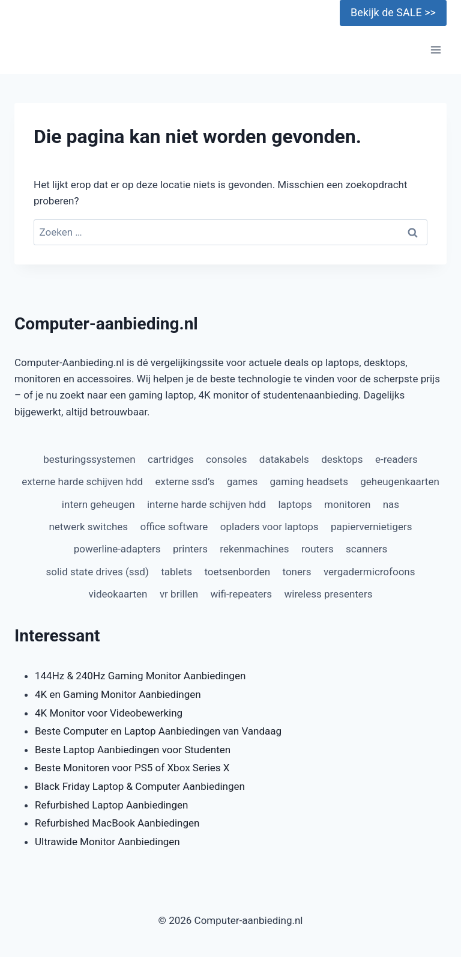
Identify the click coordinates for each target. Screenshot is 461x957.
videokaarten (118, 594)
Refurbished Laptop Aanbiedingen (111, 805)
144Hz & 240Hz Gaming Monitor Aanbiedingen (140, 676)
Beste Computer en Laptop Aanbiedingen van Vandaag (158, 731)
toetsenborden (237, 572)
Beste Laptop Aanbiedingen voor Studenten (132, 750)
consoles (226, 459)
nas (391, 504)
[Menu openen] (435, 50)
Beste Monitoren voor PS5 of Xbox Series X (132, 768)
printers (190, 549)
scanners (366, 549)
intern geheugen (98, 504)
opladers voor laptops (269, 527)
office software (174, 527)
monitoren (347, 504)
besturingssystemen (89, 459)
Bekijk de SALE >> (393, 12)
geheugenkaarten (399, 481)
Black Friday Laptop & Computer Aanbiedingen (140, 786)
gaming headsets (309, 481)
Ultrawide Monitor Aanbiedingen (107, 842)
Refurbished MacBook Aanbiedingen (117, 823)
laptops (295, 504)
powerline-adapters (117, 549)
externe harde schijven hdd (82, 481)
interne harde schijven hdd (206, 504)
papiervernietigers (371, 527)
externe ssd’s (185, 481)
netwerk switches (88, 527)
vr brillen (179, 594)
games (242, 481)
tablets (176, 572)
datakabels (284, 459)
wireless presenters (329, 594)
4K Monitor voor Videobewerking (108, 713)
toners (297, 572)
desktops (342, 459)
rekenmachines (254, 549)
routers (317, 549)
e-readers (396, 459)
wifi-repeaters (242, 594)
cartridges (171, 459)
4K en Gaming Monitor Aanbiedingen (118, 694)
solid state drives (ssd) (97, 572)
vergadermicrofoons (369, 572)
